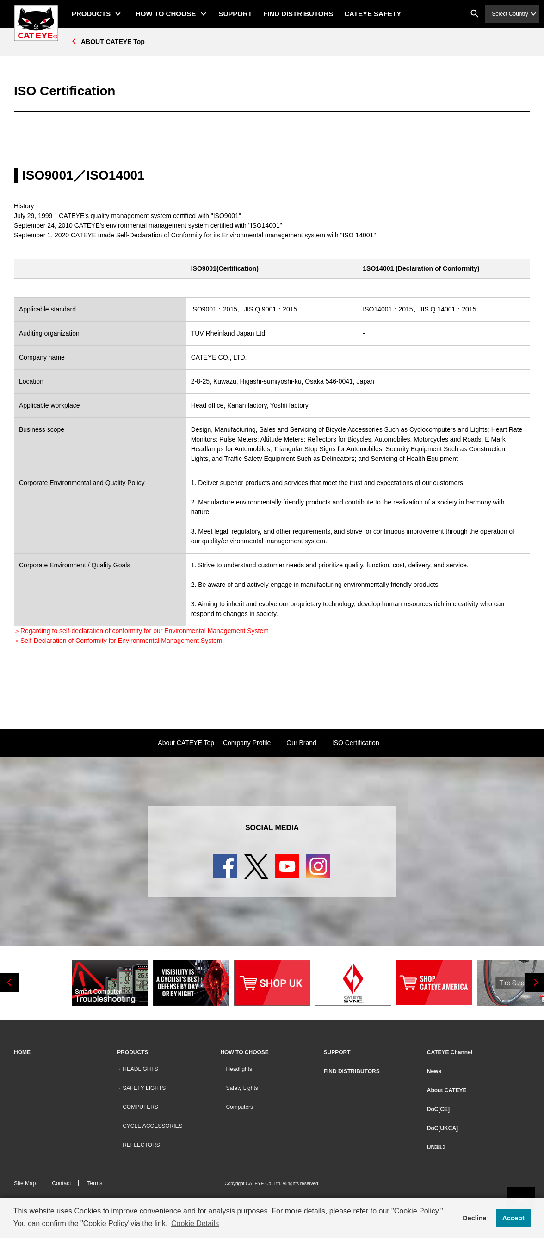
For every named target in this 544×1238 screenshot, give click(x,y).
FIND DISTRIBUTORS (298, 14)
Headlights (239, 1069)
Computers (239, 1107)
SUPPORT (236, 14)
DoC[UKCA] (442, 1128)
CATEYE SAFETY (372, 14)
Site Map (25, 1183)
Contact (61, 1183)
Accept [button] (513, 1218)
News (434, 1071)
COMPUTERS (140, 1107)
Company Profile (247, 743)
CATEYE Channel (449, 1052)
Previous (9, 982)
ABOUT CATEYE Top (113, 41)
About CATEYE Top (186, 743)
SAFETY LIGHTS (144, 1088)
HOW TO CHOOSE (166, 14)
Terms (95, 1183)
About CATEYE (447, 1090)
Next (534, 982)
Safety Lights (242, 1088)
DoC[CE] (438, 1109)
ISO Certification (355, 743)
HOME (22, 1052)
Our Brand (301, 743)
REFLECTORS (141, 1145)
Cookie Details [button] (195, 1223)
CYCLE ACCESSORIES (152, 1126)
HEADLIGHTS (140, 1069)
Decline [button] (474, 1218)
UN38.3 (436, 1147)
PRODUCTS (91, 14)
